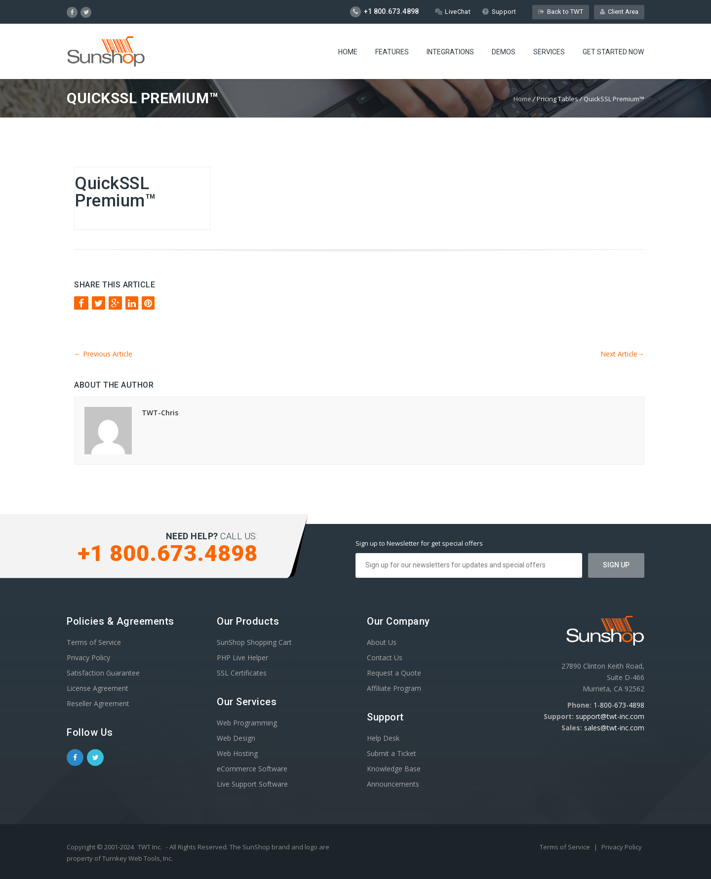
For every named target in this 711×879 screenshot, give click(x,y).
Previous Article (103, 354)
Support (499, 11)
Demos (503, 52)
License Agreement (97, 688)
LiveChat (452, 11)
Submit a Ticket (391, 753)
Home (347, 52)
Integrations (450, 52)
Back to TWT (560, 11)
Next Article (622, 354)
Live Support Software (252, 784)
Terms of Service (94, 642)
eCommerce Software (252, 768)
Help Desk (383, 738)
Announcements (393, 784)
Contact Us (384, 657)
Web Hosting (237, 753)
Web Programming (247, 722)
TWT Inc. (150, 846)
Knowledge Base (394, 768)
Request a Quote (394, 673)
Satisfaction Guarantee (103, 673)
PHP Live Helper (242, 657)
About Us (381, 642)
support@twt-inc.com (610, 716)
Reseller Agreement (98, 703)
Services (549, 52)
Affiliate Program (394, 688)
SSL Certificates (242, 673)
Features (392, 52)
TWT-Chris (160, 412)
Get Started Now (613, 52)
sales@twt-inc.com (614, 727)
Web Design (236, 738)
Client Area (619, 11)
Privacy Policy (88, 657)
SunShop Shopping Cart (254, 642)
